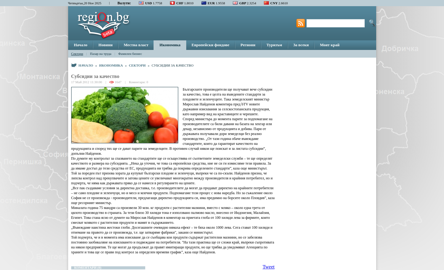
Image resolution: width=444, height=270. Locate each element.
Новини (105, 45)
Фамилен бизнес (130, 53)
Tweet (269, 266)
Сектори (77, 53)
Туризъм (274, 45)
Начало (81, 45)
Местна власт (136, 45)
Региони (247, 45)
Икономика (169, 45)
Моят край (329, 45)
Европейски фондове (210, 45)
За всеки (301, 45)
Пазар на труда (100, 53)
